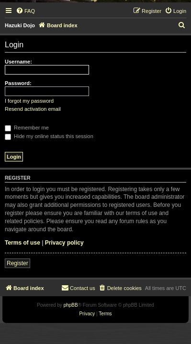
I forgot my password (29, 101)
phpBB (71, 305)
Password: (18, 83)
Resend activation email (33, 109)
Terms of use (22, 242)
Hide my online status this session (49, 136)
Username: (18, 61)
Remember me (27, 127)
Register (17, 263)
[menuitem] (25, 11)
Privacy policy (64, 242)
